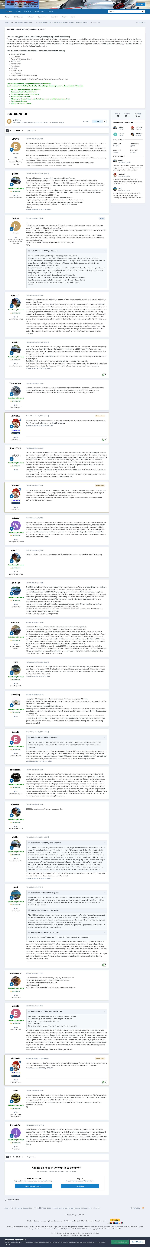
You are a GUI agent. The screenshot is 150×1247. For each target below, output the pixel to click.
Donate (50, 11)
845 (16, 317)
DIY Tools (30, 17)
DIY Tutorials (18, 17)
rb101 (15, 662)
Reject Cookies (137, 1242)
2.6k (16, 195)
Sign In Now (80, 1186)
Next (18, 130)
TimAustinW (15, 383)
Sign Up (140, 4)
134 (16, 684)
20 (16, 1147)
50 (16, 753)
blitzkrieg (15, 694)
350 (16, 1112)
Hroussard (15, 770)
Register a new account (33, 1186)
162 (16, 470)
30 (16, 405)
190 (16, 995)
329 (16, 644)
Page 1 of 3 (31, 130)
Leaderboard (39, 11)
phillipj (15, 174)
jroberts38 (15, 1125)
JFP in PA (15, 416)
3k (16, 539)
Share (86, 121)
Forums (7, 17)
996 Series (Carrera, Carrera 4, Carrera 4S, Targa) (46, 122)
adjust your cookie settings (69, 1242)
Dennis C (15, 622)
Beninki (15, 732)
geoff (15, 887)
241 (16, 791)
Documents (42, 17)
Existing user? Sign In (125, 4)
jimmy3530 (15, 448)
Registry (64, 17)
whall (15, 1091)
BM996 (15, 139)
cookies (18, 1242)
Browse (9, 12)
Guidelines (27, 11)
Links (73, 17)
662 (16, 908)
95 (16, 604)
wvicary (15, 518)
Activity (18, 11)
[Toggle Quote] (29, 251)
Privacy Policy (71, 1215)
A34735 (121, 133)
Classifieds (54, 17)
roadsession (15, 973)
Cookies (81, 1215)
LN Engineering (59, 423)
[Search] (119, 11)
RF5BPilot (15, 583)
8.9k (16, 437)
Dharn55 (15, 295)
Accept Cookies (120, 1242)
